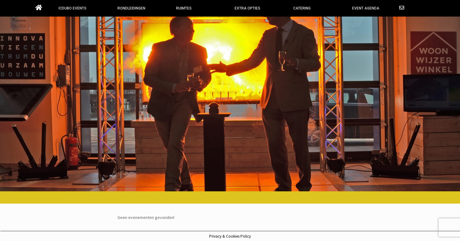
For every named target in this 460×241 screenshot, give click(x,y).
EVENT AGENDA (365, 8)
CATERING (302, 8)
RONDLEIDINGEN (131, 8)
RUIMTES (184, 8)
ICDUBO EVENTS (72, 8)
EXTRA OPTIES (247, 8)
